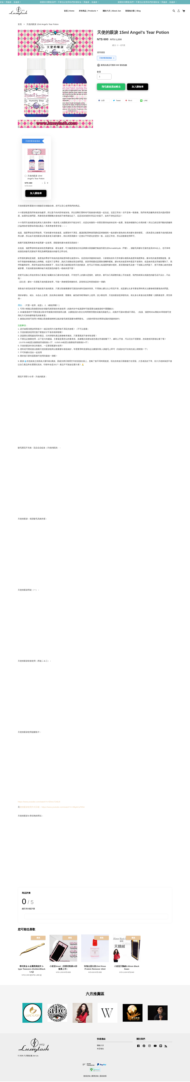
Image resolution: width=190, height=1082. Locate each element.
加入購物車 (36, 193)
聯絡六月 (100, 1046)
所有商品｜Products (88, 11)
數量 (99, 72)
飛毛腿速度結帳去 (111, 87)
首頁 (20, 24)
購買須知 (95, 1077)
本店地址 (100, 1049)
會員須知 (86, 1077)
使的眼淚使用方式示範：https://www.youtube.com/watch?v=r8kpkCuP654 (52, 807)
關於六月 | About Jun (112, 11)
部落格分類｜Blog (133, 11)
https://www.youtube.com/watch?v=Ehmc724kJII (39, 802)
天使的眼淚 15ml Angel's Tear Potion (34, 177)
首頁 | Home (69, 11)
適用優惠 (101, 53)
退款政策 (103, 1077)
